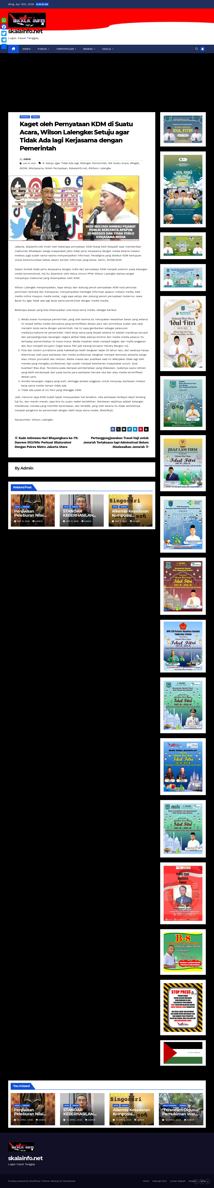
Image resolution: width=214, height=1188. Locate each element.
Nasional (25, 117)
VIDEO (26, 48)
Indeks (88, 48)
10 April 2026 (173, 1120)
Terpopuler (65, 48)
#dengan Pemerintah (93, 163)
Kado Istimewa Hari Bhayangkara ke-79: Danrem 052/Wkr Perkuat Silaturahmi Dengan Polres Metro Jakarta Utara (46, 442)
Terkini (35, 117)
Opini (17, 507)
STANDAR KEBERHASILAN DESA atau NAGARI (81, 515)
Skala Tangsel (169, 1105)
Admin (27, 159)
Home (146, 1181)
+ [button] (202, 1182)
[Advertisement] (107, 78)
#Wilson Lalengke (100, 168)
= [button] (208, 1182)
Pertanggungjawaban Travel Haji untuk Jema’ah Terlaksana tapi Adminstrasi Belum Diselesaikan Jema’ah (116, 442)
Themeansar (69, 1181)
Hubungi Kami (159, 1181)
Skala (107, 48)
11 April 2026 (124, 1120)
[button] (196, 48)
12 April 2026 (25, 1120)
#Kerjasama (36, 168)
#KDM (23, 168)
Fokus (43, 48)
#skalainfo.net (78, 168)
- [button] (196, 1182)
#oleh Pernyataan (56, 168)
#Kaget (134, 163)
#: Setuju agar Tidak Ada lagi (60, 163)
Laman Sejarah (178, 1181)
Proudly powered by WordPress (24, 1181)
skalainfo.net (25, 31)
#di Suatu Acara (118, 163)
